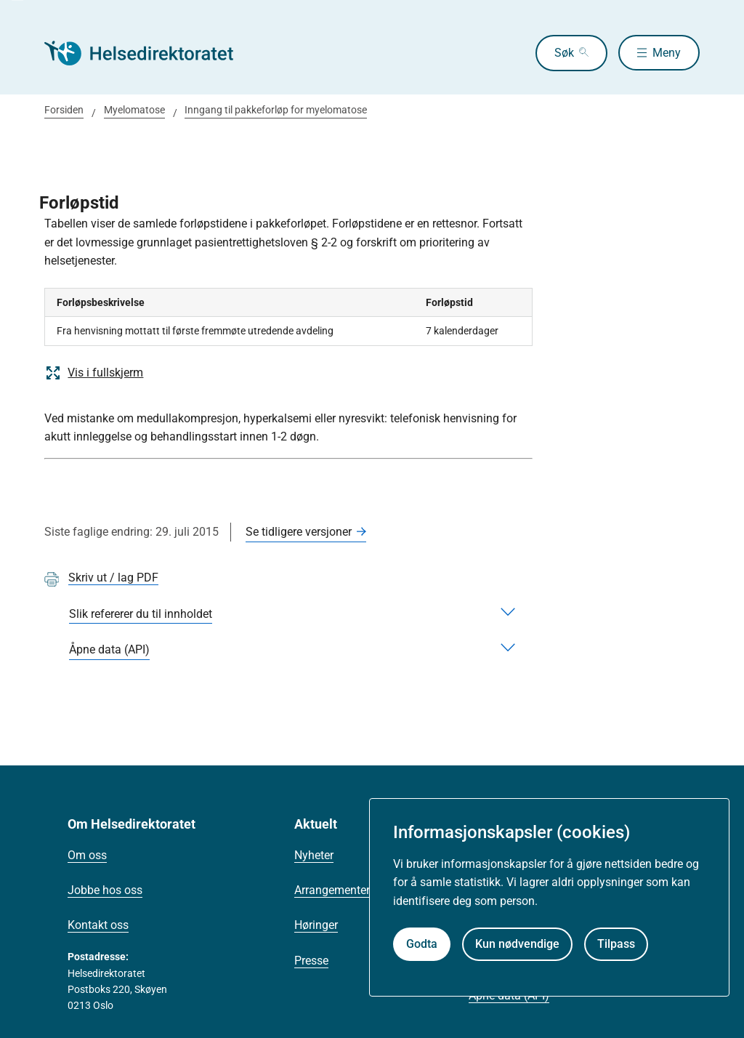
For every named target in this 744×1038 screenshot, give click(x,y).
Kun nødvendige (517, 944)
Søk (563, 53)
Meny (666, 53)
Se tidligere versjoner (299, 532)
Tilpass (616, 944)
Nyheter (313, 855)
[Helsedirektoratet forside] (149, 53)
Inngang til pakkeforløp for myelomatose (276, 110)
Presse (311, 960)
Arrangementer (332, 890)
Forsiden (64, 110)
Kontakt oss (98, 925)
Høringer (316, 925)
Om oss (87, 855)
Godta (421, 944)
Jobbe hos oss (105, 890)
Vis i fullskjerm (93, 373)
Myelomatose (134, 110)
